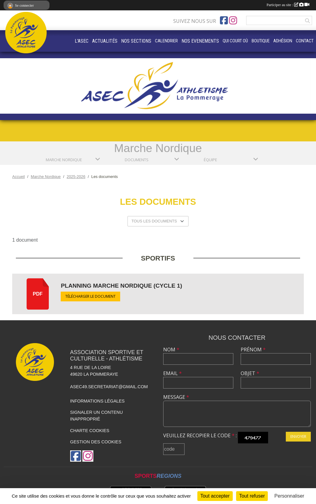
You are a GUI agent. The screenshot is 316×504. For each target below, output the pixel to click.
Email (172, 373)
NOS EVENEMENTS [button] (200, 41)
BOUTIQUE (261, 41)
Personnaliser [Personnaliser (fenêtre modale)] (289, 496)
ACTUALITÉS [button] (104, 41)
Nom (171, 349)
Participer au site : (288, 5)
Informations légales (97, 401)
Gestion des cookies (95, 441)
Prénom (253, 349)
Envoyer (298, 436)
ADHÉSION (282, 41)
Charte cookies (89, 430)
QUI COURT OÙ (235, 41)
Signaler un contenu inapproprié (96, 415)
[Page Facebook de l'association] (224, 20)
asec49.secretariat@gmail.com (109, 386)
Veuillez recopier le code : (200, 435)
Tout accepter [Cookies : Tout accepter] (215, 496)
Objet (250, 373)
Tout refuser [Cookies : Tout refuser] (252, 496)
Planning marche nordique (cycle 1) (121, 285)
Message (176, 397)
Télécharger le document (90, 296)
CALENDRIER (166, 41)
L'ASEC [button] (81, 41)
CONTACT (305, 41)
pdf (38, 293)
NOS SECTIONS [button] (136, 41)
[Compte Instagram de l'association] (233, 20)
